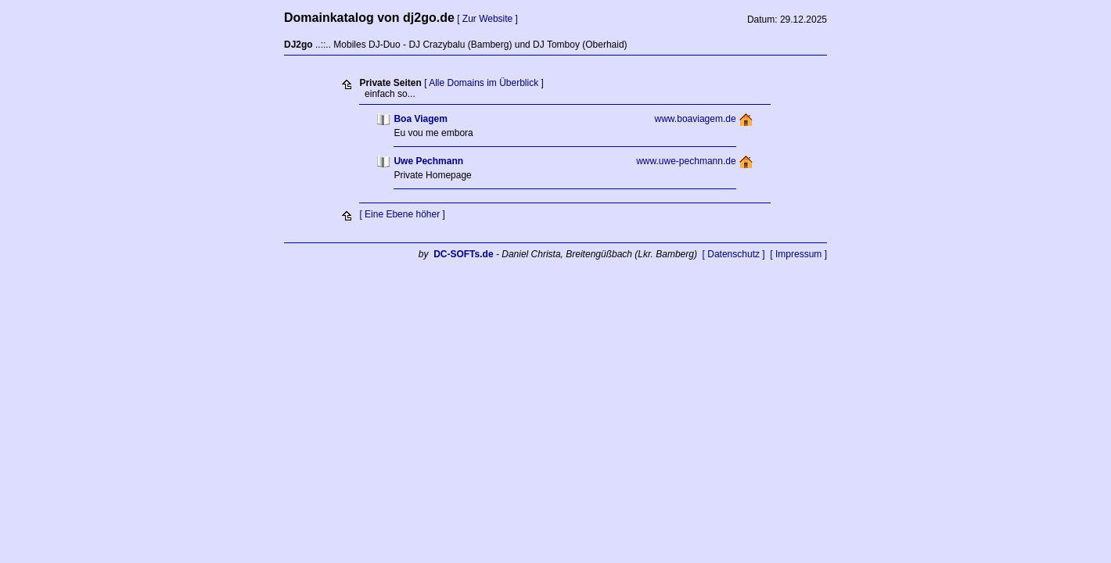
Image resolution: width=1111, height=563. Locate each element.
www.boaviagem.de (695, 118)
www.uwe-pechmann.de (685, 161)
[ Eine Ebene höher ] (401, 214)
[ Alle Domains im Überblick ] (484, 82)
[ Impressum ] (798, 254)
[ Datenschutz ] (734, 254)
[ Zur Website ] (487, 18)
